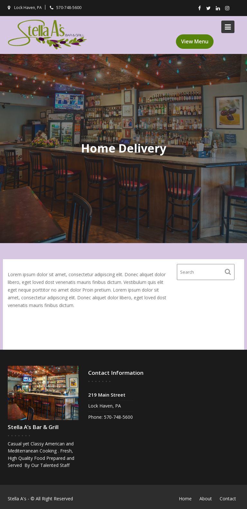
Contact (228, 499)
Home (185, 499)
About (205, 499)
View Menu (194, 41)
